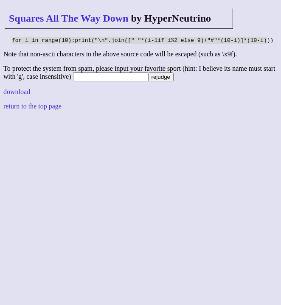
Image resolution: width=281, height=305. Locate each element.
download (16, 93)
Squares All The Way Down (68, 18)
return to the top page (32, 107)
